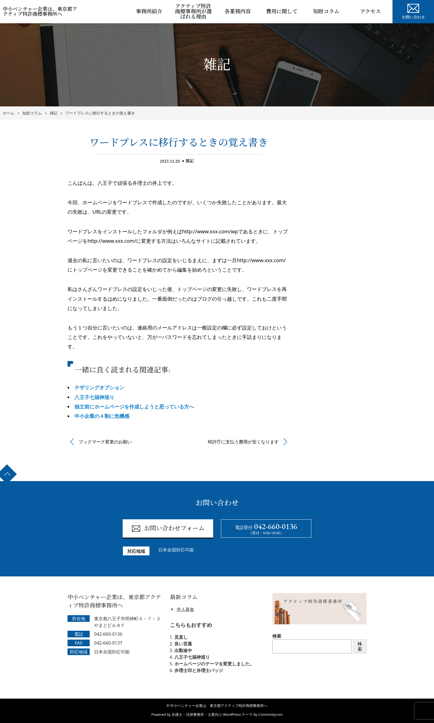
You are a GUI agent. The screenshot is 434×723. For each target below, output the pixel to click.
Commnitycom (270, 714)
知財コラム (326, 11)
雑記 (54, 113)
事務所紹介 (149, 11)
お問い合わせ (413, 10)
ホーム (8, 113)
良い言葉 (183, 644)
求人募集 (185, 609)
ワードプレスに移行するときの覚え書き (100, 113)
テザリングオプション (99, 387)
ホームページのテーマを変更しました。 (214, 664)
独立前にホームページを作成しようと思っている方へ (134, 406)
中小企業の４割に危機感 (101, 416)
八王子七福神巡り (94, 397)
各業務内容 (237, 11)
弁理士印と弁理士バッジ (198, 670)
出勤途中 (183, 650)
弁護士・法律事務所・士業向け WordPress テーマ (212, 714)
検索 (276, 636)
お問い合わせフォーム (168, 528)
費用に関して (282, 11)
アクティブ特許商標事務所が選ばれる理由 (193, 11)
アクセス (370, 11)
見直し (181, 637)
